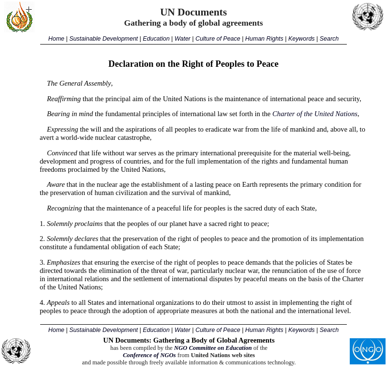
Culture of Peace (217, 38)
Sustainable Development (103, 38)
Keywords (301, 38)
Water (183, 38)
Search (329, 38)
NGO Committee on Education (213, 348)
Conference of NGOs (149, 355)
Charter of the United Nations (314, 114)
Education (156, 38)
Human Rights (264, 38)
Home (56, 38)
